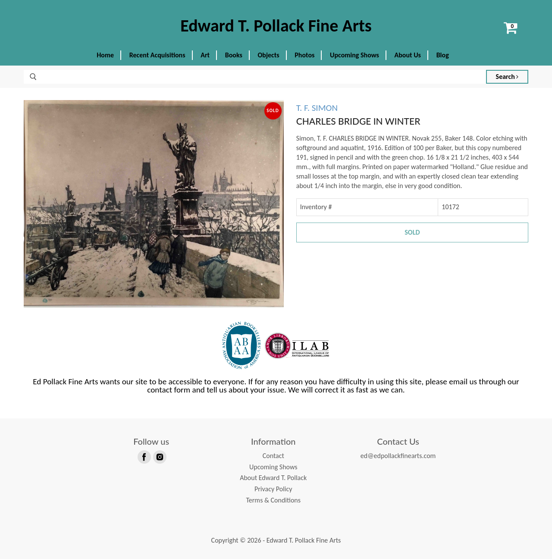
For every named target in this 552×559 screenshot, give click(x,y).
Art (205, 55)
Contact (273, 456)
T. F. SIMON (317, 107)
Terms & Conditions (273, 500)
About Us (408, 55)
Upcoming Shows (354, 55)
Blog (442, 55)
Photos (304, 55)
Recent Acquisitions (157, 55)
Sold (412, 232)
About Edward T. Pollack (273, 478)
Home (105, 55)
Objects (268, 55)
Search (507, 76)
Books (233, 55)
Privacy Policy (273, 489)
